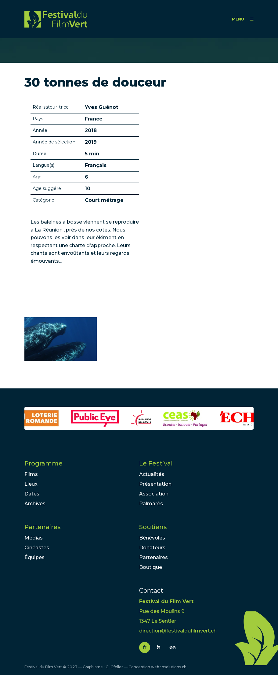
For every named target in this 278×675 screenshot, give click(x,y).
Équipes (34, 557)
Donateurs (152, 548)
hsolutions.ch (174, 667)
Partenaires (42, 527)
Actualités (151, 474)
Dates (31, 494)
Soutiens (153, 527)
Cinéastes (36, 548)
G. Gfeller (114, 667)
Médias (33, 538)
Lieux (31, 484)
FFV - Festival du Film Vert (56, 19)
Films (31, 474)
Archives (34, 503)
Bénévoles (152, 538)
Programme (43, 463)
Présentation (155, 484)
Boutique (150, 567)
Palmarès (151, 503)
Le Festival (156, 463)
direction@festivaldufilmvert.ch (178, 631)
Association (153, 494)
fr (144, 647)
